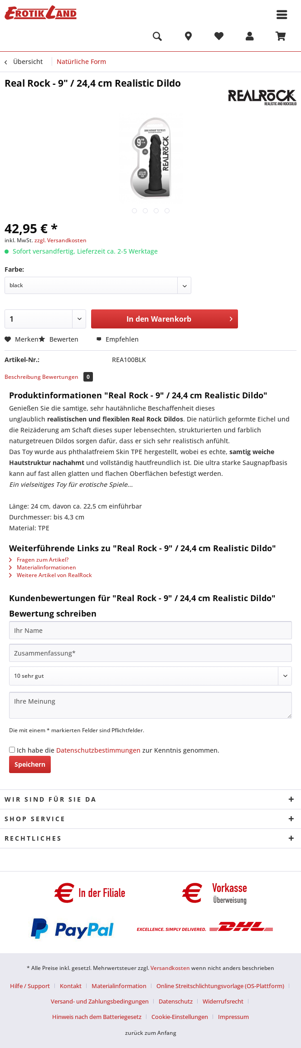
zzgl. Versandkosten (60, 240)
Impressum (233, 1017)
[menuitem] (157, 38)
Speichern (30, 764)
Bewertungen (67, 377)
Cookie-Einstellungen (179, 1017)
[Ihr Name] (150, 630)
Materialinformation (119, 986)
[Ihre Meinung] (150, 705)
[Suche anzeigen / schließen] (157, 38)
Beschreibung (23, 377)
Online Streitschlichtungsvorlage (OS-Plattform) (220, 986)
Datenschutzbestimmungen (98, 750)
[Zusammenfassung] (150, 653)
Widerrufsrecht (223, 1001)
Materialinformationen (42, 567)
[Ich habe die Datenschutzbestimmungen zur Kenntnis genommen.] (12, 750)
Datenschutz (176, 1001)
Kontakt (71, 986)
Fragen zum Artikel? (38, 559)
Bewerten (59, 339)
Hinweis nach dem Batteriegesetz (96, 1017)
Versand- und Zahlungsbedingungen (100, 1001)
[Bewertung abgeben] (150, 676)
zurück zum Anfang (150, 1033)
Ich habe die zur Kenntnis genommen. (118, 750)
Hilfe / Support (30, 986)
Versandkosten (170, 968)
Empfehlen (117, 339)
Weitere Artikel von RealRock (50, 575)
